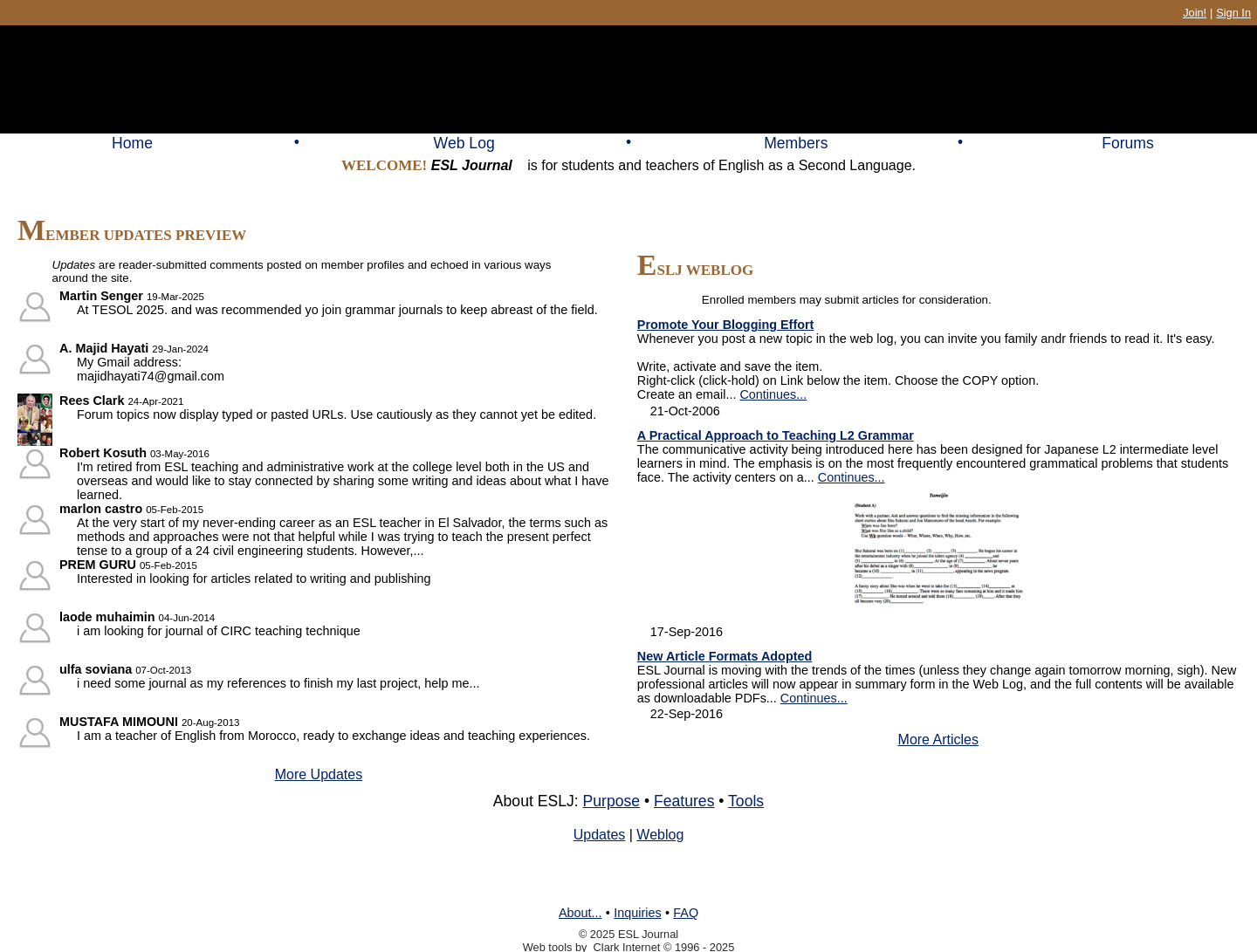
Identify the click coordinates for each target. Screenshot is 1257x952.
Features (684, 801)
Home (132, 143)
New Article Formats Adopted (724, 656)
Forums (1128, 143)
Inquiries (637, 913)
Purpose (612, 801)
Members (796, 143)
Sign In (1233, 12)
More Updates (319, 774)
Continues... (773, 394)
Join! (1194, 12)
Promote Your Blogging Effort (725, 325)
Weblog (659, 834)
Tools (746, 801)
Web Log (464, 143)
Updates (600, 834)
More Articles (938, 739)
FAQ (685, 913)
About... (580, 913)
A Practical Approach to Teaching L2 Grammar (775, 435)
